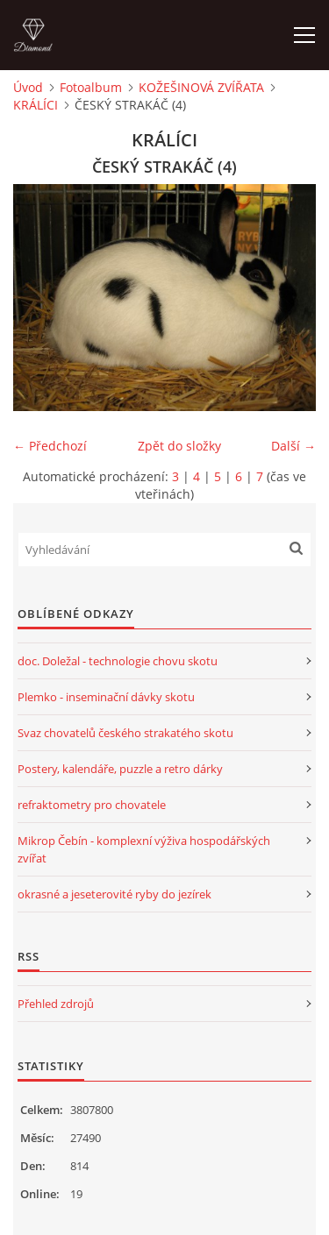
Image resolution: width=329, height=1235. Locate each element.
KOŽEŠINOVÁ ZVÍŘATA (201, 87)
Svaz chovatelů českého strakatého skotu (125, 733)
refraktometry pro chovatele (92, 805)
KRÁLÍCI (35, 104)
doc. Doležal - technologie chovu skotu (118, 661)
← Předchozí (50, 445)
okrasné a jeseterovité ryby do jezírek (114, 894)
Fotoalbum (91, 87)
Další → (293, 445)
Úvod (28, 87)
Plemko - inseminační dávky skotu (106, 697)
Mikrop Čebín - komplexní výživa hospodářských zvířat (144, 849)
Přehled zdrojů (56, 1003)
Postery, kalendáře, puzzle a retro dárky (120, 769)
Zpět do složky (179, 445)
